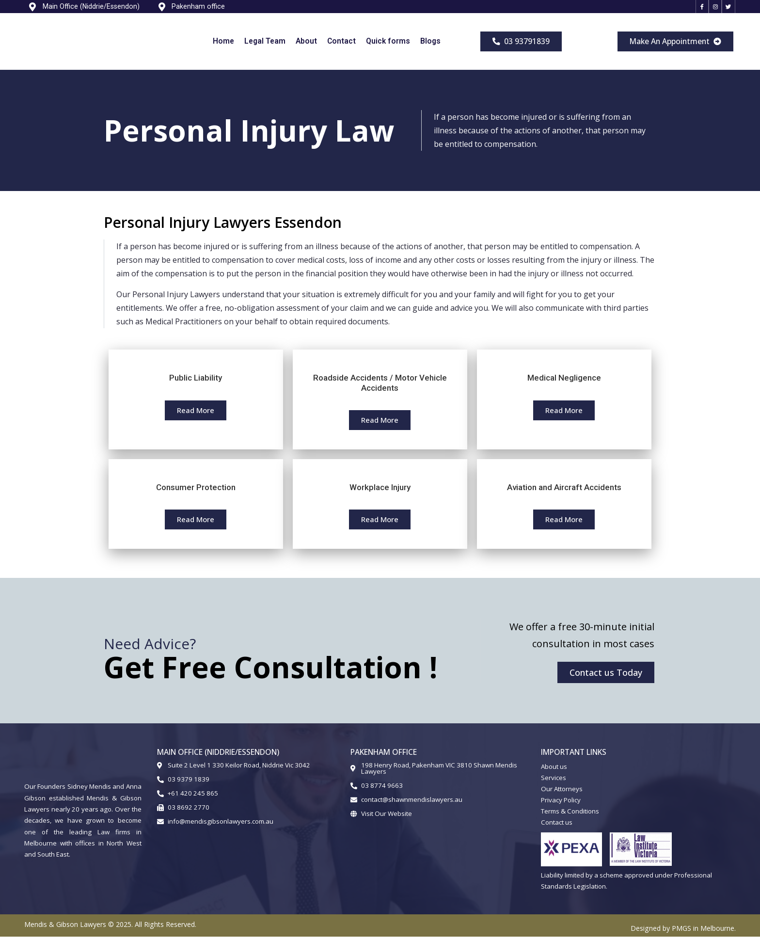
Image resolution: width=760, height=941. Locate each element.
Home (223, 45)
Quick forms (388, 45)
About (306, 45)
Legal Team (264, 45)
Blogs (430, 45)
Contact (341, 45)
